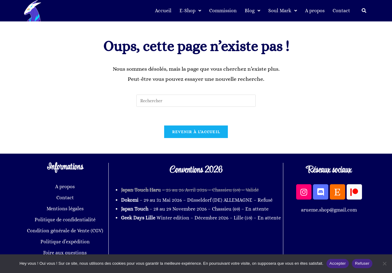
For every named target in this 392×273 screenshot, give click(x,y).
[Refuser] (384, 263)
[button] (190, 10)
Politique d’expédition (65, 242)
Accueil (163, 10)
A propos (315, 10)
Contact (341, 10)
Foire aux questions (65, 253)
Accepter (338, 263)
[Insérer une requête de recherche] (196, 101)
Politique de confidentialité (65, 220)
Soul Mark (282, 10)
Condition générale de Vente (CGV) (65, 231)
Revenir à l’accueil (196, 131)
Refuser (362, 263)
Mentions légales (65, 208)
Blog (252, 10)
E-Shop (190, 10)
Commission (223, 10)
